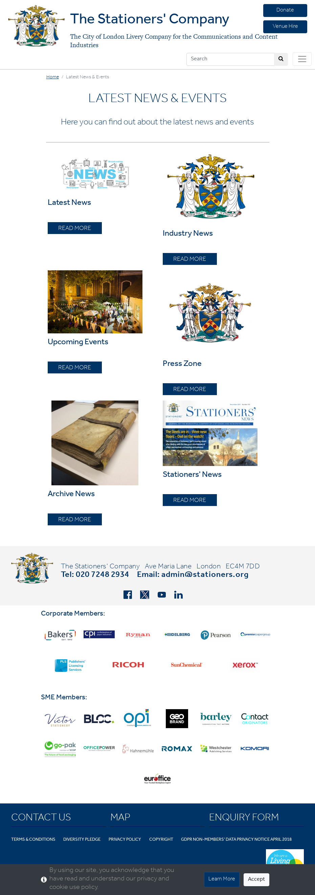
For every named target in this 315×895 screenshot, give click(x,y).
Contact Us (41, 819)
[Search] (230, 59)
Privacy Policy (125, 840)
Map (120, 819)
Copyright (161, 840)
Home (52, 77)
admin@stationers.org (205, 575)
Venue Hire (285, 27)
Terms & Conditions (33, 840)
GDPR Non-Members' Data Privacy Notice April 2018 (236, 840)
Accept (256, 879)
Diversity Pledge (81, 840)
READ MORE (74, 229)
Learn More (221, 879)
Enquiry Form (244, 819)
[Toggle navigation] (302, 59)
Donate (285, 10)
